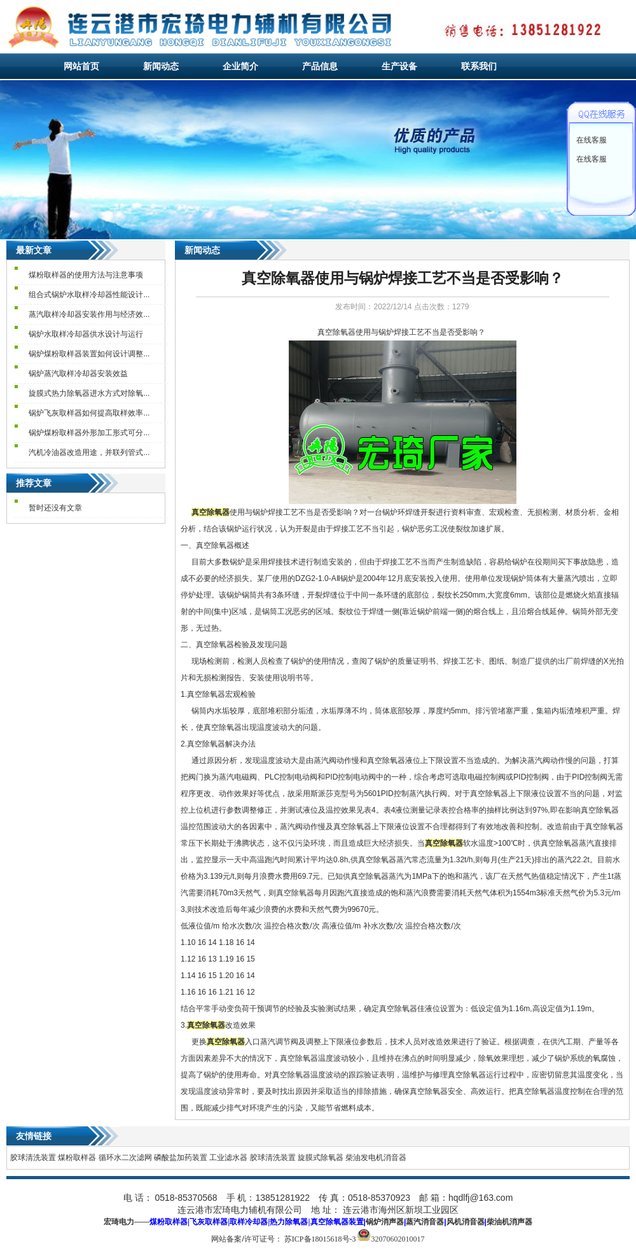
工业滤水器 (228, 1157)
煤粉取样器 (77, 1157)
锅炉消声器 (385, 1221)
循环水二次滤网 (125, 1157)
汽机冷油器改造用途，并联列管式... (89, 452)
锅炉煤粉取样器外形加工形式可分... (89, 432)
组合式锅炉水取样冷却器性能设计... (89, 294)
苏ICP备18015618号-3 (320, 1239)
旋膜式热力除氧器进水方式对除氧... (89, 393)
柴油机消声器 (509, 1221)
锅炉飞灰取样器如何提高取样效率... (89, 413)
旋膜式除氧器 (320, 1157)
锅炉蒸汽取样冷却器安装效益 (78, 373)
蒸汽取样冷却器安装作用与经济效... (89, 314)
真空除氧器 (336, 332)
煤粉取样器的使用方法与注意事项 (86, 274)
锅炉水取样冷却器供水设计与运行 (86, 334)
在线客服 (591, 140)
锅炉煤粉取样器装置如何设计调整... (89, 353)
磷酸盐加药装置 (180, 1157)
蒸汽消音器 (425, 1221)
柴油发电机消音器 (375, 1157)
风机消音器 (465, 1221)
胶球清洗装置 (33, 1157)
